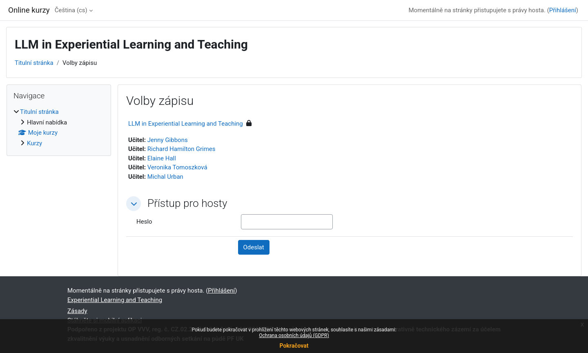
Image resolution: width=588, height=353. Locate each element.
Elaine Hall (161, 158)
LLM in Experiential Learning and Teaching (185, 123)
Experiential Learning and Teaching (114, 300)
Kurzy (34, 143)
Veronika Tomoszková (177, 167)
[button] (133, 203)
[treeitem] (58, 127)
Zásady (77, 311)
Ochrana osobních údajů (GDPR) (294, 335)
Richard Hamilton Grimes (181, 149)
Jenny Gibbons (167, 140)
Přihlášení (562, 10)
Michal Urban (165, 176)
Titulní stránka (34, 63)
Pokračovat (293, 345)
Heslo (144, 221)
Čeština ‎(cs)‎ (71, 10)
